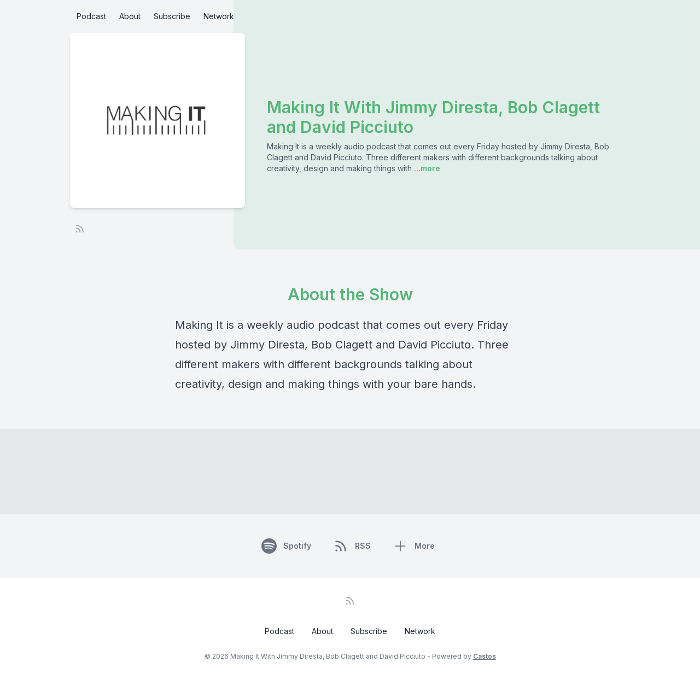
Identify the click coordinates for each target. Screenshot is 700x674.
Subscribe (172, 16)
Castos (484, 656)
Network (218, 16)
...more (426, 168)
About (130, 16)
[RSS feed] (80, 229)
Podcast (91, 16)
